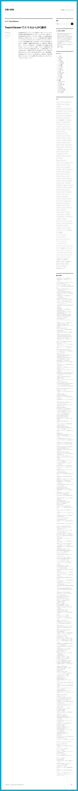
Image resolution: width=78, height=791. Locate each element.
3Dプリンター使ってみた (62, 553)
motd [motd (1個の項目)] (58, 171)
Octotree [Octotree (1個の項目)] (59, 178)
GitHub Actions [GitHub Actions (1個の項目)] (60, 147)
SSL (59, 58)
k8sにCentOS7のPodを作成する (63, 596)
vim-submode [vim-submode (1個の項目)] (68, 216)
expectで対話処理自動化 (62, 666)
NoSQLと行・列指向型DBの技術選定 (64, 314)
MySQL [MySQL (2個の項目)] (63, 171)
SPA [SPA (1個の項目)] (70, 198)
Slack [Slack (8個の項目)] (58, 198)
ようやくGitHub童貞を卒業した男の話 (64, 698)
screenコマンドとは (61, 696)
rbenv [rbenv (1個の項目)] (70, 185)
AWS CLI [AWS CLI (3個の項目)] (59, 115)
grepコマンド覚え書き (61, 753)
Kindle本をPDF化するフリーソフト (64, 690)
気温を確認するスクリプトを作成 (63, 492)
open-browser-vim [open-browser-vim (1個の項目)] (67, 178)
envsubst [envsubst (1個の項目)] (59, 135)
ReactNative (60, 88)
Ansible (59, 57)
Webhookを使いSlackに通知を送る (64, 592)
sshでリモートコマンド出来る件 (63, 599)
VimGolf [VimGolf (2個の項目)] (64, 218)
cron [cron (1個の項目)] (68, 126)
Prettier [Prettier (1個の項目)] (59, 182)
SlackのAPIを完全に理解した (62, 426)
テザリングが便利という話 (62, 659)
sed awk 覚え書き (60, 759)
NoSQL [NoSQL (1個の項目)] (64, 176)
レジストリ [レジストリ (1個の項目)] (67, 257)
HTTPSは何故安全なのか (62, 728)
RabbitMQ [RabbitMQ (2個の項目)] (59, 185)
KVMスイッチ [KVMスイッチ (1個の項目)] (60, 162)
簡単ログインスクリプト (61, 744)
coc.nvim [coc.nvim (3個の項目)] (66, 124)
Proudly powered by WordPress (17, 784)
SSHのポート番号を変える (62, 620)
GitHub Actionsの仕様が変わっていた (64, 434)
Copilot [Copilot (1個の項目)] (59, 126)
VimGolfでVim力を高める (62, 487)
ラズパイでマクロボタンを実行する (64, 557)
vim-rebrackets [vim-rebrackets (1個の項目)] (60, 216)
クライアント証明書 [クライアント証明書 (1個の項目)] (67, 230)
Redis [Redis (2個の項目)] (58, 189)
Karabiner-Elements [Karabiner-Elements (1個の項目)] (61, 160)
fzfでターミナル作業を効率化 (62, 493)
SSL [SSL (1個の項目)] (61, 200)
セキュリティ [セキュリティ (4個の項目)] (60, 239)
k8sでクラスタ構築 (60, 603)
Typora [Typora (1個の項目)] (64, 207)
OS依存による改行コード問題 (62, 675)
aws (60, 61)
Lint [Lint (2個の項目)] (64, 165)
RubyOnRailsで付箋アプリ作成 (63, 549)
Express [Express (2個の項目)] (59, 140)
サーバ (58, 56)
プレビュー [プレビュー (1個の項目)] (69, 248)
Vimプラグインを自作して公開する (64, 285)
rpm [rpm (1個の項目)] (68, 189)
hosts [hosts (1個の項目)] (58, 151)
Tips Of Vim (59, 433)
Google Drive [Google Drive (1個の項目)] (68, 147)
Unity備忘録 (59, 307)
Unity (59, 75)
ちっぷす (9, 34)
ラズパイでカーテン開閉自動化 (63, 551)
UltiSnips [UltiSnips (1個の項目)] (69, 207)
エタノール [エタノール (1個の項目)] (59, 230)
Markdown (60, 72)
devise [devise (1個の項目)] (69, 129)
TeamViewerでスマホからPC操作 (25, 27)
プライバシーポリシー (61, 775)
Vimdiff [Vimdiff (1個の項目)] (58, 218)
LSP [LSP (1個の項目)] (61, 167)
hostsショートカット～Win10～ (63, 615)
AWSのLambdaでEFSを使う (62, 417)
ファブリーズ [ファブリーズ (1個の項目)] (60, 245)
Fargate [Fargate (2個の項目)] (64, 140)
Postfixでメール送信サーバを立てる (64, 697)
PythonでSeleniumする (62, 407)
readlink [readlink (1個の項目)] (65, 187)
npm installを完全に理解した (63, 415)
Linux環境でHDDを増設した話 (63, 716)
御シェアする (29, 57)
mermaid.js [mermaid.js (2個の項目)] (67, 167)
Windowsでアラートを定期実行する (64, 278)
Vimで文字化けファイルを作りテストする (65, 282)
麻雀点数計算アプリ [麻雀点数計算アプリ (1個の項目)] (61, 268)
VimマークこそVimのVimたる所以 (64, 506)
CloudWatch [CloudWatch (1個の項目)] (60, 124)
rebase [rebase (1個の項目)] (70, 187)
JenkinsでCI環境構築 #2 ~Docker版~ (64, 660)
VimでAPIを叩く (60, 504)
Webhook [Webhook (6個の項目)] (59, 225)
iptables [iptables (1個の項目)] (59, 156)
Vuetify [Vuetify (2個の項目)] (59, 223)
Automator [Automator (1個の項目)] (66, 113)
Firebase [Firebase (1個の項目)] (59, 142)
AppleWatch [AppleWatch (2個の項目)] (60, 111)
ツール (58, 68)
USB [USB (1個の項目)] (58, 209)
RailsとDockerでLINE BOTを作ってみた (65, 388)
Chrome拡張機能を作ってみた (63, 604)
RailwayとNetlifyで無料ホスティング (64, 298)
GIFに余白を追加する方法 (62, 382)
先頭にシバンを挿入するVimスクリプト (64, 456)
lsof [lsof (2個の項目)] (58, 167)
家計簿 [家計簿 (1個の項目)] (58, 263)
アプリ (6, 34)
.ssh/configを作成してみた (62, 597)
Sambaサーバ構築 (60, 725)
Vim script (60, 91)
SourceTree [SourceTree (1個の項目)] (64, 198)
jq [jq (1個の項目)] (57, 158)
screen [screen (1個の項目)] (67, 194)
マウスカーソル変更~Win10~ (62, 764)
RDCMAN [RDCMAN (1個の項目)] (59, 187)
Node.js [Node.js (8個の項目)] (67, 173)
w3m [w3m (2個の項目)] (63, 223)
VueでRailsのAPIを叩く (61, 500)
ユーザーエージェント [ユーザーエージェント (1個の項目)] (61, 254)
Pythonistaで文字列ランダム (62, 733)
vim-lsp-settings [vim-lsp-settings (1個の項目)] (60, 214)
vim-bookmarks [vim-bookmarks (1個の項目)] (60, 212)
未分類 (58, 79)
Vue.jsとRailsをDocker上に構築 (63, 501)
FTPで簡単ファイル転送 (61, 766)
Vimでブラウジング (61, 353)
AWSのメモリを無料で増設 (62, 671)
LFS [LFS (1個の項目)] (71, 162)
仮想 (59, 60)
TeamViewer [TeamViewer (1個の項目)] (66, 203)
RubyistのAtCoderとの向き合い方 (63, 488)
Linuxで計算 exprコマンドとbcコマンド (65, 763)
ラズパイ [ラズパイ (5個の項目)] (69, 254)
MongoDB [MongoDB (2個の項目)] (69, 169)
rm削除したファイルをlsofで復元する (64, 722)
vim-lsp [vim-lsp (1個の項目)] (67, 212)
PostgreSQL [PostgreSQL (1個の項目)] (69, 180)
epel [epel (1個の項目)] (64, 135)
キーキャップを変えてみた (62, 743)
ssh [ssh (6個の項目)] (58, 200)
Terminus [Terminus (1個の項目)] (59, 205)
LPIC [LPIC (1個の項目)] (68, 165)
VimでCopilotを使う (61, 318)
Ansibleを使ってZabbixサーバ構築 (64, 667)
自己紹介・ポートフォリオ (67, 10)
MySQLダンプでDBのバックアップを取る (65, 479)
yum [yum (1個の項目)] (63, 227)
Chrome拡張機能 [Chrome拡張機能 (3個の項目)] (61, 120)
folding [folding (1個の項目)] (64, 142)
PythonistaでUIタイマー (62, 737)
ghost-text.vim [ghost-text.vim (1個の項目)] (68, 144)
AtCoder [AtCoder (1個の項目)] (70, 111)
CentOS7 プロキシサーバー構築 (63, 708)
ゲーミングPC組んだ (61, 749)
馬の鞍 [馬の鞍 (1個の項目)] (64, 266)
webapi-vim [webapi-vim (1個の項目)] (69, 223)
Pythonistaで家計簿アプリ (62, 732)
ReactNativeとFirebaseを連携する (64, 349)
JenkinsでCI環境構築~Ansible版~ (63, 662)
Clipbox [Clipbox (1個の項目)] (59, 122)
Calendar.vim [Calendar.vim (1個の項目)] (67, 117)
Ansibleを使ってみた (61, 677)
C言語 (59, 83)
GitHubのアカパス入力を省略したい (64, 658)
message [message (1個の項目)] (59, 169)
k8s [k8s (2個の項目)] (61, 158)
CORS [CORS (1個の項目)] (63, 126)
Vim (59, 76)
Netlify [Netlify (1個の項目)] (68, 171)
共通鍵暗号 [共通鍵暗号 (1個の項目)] (65, 259)
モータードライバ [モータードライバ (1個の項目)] (67, 252)
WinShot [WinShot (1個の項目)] (65, 225)
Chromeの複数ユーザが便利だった (64, 605)
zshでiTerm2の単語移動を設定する (64, 291)
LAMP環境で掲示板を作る (62, 650)
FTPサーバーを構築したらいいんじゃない (65, 751)
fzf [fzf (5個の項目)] (69, 142)
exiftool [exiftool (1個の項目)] (59, 138)
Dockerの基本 (60, 670)
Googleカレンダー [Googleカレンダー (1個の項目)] (68, 149)
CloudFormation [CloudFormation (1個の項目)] (66, 122)
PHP (59, 85)
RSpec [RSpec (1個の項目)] (58, 191)
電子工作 (60, 92)
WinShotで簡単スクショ (62, 655)
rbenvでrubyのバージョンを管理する (64, 465)
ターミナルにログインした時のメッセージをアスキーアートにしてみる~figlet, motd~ (65, 562)
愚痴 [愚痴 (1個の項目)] (62, 263)
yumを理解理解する (61, 631)
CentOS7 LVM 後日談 (61, 709)
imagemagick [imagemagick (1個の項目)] (60, 153)
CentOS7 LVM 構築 (61, 710)
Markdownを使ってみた (62, 678)
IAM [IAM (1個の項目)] (67, 151)
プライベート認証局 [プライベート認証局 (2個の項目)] (61, 248)
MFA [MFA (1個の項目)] (64, 169)
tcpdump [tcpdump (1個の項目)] (59, 203)
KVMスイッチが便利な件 (62, 714)
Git (58, 71)
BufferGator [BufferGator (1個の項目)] (59, 117)
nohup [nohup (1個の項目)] (58, 176)
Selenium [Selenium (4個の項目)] (65, 196)
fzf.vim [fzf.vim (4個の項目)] (58, 144)
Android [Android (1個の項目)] (59, 106)
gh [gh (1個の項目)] (63, 144)
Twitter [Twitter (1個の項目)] (58, 207)
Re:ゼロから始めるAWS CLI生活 (63, 414)
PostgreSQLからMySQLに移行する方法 (65, 372)
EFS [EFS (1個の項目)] (66, 133)
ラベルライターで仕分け (61, 635)
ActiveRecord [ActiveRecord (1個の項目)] (67, 102)
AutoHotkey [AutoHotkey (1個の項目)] (60, 113)
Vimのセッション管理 (61, 390)
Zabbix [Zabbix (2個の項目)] (68, 227)
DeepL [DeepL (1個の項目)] (64, 129)
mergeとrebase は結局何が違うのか (64, 526)
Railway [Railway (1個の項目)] (65, 185)
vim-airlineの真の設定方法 (62, 472)
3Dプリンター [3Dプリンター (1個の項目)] (60, 102)
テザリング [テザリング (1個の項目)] (66, 239)
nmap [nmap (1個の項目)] (62, 173)
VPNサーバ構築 (60, 706)
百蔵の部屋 (9, 10)
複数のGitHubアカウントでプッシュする (65, 625)
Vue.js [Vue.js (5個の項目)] (70, 221)
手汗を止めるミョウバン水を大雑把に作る (65, 736)
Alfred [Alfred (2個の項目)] (67, 104)
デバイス (58, 77)
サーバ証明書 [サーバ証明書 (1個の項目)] (60, 232)
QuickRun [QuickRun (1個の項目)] (67, 182)
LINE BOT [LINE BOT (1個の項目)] (59, 165)
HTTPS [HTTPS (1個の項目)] (63, 151)
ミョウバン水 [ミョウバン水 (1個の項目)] (60, 252)
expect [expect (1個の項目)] (64, 138)
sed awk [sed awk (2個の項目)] (59, 196)
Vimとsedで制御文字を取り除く (63, 452)
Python (59, 87)
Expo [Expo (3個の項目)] (69, 138)
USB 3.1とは (59, 735)
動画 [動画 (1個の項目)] (63, 261)
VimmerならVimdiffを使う (62, 395)
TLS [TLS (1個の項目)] (64, 205)
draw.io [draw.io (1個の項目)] (63, 131)
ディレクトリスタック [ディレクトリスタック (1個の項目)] (61, 241)
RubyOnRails (61, 89)
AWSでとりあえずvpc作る (62, 694)
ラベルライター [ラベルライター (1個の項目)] (60, 257)
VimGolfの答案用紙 (61, 394)
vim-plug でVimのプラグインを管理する (65, 534)
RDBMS (59, 73)
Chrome (60, 69)
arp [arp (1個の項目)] (65, 111)
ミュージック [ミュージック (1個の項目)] (68, 250)
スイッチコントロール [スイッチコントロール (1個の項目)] (61, 234)
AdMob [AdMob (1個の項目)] (59, 104)
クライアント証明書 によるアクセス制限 (64, 639)
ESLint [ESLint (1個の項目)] (68, 135)
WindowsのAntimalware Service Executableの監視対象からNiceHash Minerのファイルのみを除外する (64, 336)
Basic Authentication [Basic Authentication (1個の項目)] (67, 115)
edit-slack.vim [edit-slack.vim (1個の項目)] (60, 133)
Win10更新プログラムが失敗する (63, 700)
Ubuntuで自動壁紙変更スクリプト (63, 727)
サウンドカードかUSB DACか (62, 748)
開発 (58, 80)
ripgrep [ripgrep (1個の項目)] (63, 189)
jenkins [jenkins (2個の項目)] (64, 156)
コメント (6, 37)
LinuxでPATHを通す (61, 669)
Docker (60, 63)
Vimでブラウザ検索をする (62, 503)
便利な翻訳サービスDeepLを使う (63, 360)
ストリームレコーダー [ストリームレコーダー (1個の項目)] (61, 236)
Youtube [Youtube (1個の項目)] (59, 227)
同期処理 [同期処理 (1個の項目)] (68, 261)
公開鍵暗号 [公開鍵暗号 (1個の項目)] (59, 259)
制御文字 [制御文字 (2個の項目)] (59, 261)
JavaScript (60, 84)
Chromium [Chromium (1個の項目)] (68, 120)
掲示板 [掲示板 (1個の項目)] (67, 263)
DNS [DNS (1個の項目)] (58, 131)
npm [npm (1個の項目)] (68, 176)
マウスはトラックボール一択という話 (64, 741)
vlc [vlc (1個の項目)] (66, 221)
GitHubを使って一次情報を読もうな (64, 480)
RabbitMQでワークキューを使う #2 (64, 621)
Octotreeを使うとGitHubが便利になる (64, 442)
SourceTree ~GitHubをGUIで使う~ (64, 630)
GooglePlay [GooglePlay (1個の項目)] (59, 149)
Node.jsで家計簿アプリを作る (63, 565)
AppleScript (60, 81)
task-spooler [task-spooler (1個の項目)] (67, 200)
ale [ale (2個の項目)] (63, 104)
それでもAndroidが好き (61, 283)
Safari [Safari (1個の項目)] (58, 194)
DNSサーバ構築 (60, 47)
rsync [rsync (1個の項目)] (63, 191)
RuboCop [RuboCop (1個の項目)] (68, 191)
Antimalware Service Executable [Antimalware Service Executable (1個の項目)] (64, 108)
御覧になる (22, 57)
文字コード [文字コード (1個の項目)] (59, 266)
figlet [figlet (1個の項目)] (69, 140)
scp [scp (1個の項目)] (62, 194)
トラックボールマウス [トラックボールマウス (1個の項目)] (61, 243)
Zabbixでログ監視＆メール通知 (63, 656)
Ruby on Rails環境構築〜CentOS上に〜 (65, 550)
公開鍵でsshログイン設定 (62, 636)
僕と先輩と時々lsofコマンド (62, 724)
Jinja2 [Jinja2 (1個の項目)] (69, 156)
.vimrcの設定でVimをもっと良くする (64, 532)
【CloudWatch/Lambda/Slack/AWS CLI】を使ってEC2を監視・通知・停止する (65, 589)
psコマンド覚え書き (61, 758)
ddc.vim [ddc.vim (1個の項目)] (59, 129)
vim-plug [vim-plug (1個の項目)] (67, 214)
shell (59, 65)
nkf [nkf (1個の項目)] (58, 173)
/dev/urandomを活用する (62, 328)
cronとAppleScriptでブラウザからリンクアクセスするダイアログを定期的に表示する (65, 440)
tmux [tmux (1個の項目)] (67, 205)
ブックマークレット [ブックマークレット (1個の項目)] (68, 245)
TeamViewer (7, 36)
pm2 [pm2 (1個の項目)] (58, 180)
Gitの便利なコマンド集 (61, 342)
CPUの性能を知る (60, 752)
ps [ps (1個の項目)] (63, 182)
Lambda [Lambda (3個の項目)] (66, 162)
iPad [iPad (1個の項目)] (66, 153)
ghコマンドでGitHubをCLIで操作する (64, 341)
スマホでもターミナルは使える (63, 616)
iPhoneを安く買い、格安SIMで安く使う (65, 638)
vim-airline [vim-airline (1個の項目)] (63, 209)
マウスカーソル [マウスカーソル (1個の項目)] (60, 250)
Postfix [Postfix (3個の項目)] (63, 180)
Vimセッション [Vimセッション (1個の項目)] (60, 221)
